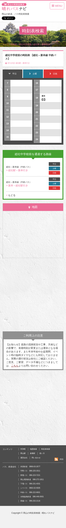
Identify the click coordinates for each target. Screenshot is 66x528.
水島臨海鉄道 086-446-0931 (32, 497)
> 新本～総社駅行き (17, 185)
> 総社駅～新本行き (17, 170)
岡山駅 (23, 453)
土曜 (54, 168)
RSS (61, 459)
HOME (23, 449)
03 (43, 99)
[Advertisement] (33, 295)
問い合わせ (36, 458)
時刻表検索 (45, 449)
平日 (54, 164)
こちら (14, 365)
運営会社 (23, 458)
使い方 (42, 453)
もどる (10, 195)
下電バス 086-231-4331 (30, 484)
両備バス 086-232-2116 (30, 501)
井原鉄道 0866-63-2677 (30, 467)
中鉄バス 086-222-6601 (30, 492)
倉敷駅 (32, 453)
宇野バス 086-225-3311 (30, 471)
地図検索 (33, 449)
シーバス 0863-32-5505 (30, 488)
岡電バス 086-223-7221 (30, 475)
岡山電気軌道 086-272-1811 (32, 479)
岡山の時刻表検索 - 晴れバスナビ (39, 513)
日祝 (54, 173)
